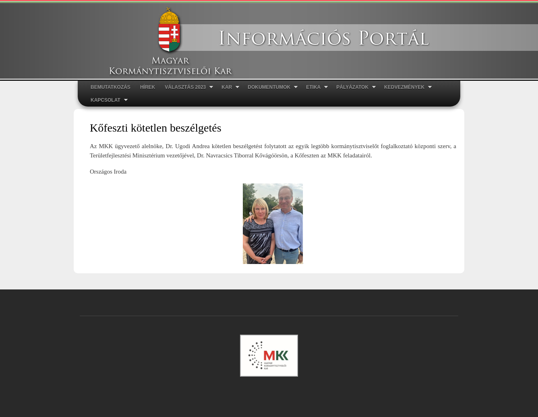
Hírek (147, 87)
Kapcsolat (107, 100)
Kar (228, 87)
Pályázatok (353, 87)
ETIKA (314, 87)
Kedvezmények (405, 87)
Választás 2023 (186, 87)
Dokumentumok (270, 87)
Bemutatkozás (110, 87)
